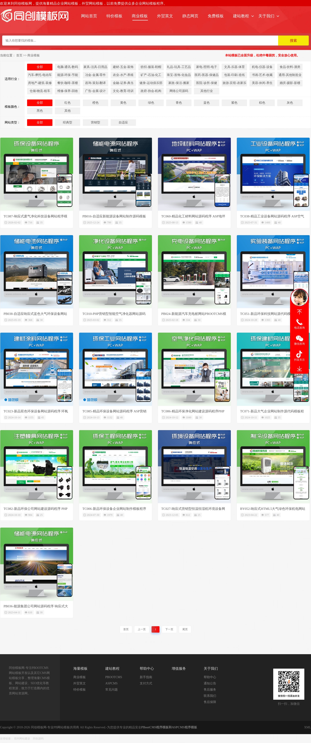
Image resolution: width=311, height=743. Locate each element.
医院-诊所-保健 (206, 83)
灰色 (290, 102)
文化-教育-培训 (123, 91)
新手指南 (146, 677)
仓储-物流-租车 (40, 91)
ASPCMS (111, 683)
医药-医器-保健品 (206, 75)
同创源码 (38, 738)
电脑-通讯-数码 (67, 67)
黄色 (123, 102)
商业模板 (140, 16)
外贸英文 (165, 16)
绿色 (151, 102)
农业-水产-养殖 (123, 75)
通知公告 (210, 683)
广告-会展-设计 (95, 91)
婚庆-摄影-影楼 (290, 83)
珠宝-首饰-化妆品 (179, 75)
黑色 (40, 110)
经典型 (67, 122)
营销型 (95, 122)
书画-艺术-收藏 (262, 75)
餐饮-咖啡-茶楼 (67, 83)
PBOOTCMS (113, 677)
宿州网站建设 (22, 738)
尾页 (185, 629)
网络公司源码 (178, 91)
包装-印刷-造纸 (234, 75)
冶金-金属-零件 (95, 75)
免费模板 (216, 16)
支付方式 (146, 683)
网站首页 (89, 16)
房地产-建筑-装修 (40, 83)
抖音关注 (299, 359)
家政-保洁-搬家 (178, 83)
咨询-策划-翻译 (95, 83)
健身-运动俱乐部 (151, 83)
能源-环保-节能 (67, 75)
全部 (40, 67)
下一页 (169, 629)
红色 (67, 102)
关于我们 (266, 16)
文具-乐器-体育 (234, 67)
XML (307, 727)
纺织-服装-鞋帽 (151, 67)
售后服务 (210, 689)
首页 (19, 55)
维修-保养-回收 (67, 91)
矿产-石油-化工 (151, 75)
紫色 (234, 102)
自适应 (123, 122)
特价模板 (114, 16)
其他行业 (206, 91)
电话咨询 (299, 327)
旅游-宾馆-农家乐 (234, 83)
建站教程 (241, 16)
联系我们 (210, 695)
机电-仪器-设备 (262, 67)
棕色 (262, 102)
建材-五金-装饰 (123, 67)
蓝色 (206, 102)
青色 (179, 102)
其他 (67, 110)
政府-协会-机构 (151, 91)
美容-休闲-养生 (262, 83)
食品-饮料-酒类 (290, 67)
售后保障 (210, 702)
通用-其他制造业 (290, 75)
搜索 (293, 40)
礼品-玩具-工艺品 (179, 67)
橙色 (95, 102)
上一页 (142, 629)
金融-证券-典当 (123, 83)
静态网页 (190, 16)
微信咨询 (299, 343)
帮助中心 (210, 677)
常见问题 (111, 689)
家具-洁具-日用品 (95, 67)
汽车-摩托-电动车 (40, 75)
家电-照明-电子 (206, 67)
